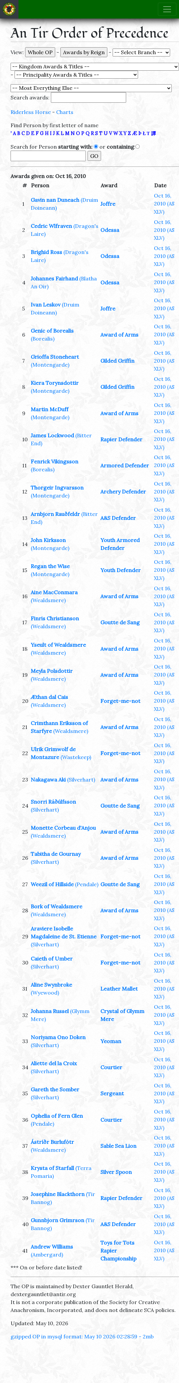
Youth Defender (120, 570)
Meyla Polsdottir (52, 671)
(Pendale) (86, 884)
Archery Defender (123, 491)
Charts (64, 112)
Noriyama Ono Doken (58, 1037)
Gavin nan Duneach (55, 200)
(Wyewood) (45, 992)
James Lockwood (52, 435)
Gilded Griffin (117, 360)
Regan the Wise (50, 566)
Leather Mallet (119, 988)
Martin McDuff (49, 409)
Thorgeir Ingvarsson (57, 487)
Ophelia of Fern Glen (57, 1115)
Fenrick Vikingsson (54, 461)
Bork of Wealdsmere (56, 906)
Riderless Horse (31, 112)
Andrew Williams (52, 1246)
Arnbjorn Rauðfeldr (55, 514)
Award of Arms (119, 334)
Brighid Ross (46, 252)
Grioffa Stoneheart (55, 356)
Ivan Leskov (45, 304)
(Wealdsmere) (48, 600)
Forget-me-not (120, 701)
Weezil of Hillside (52, 884)
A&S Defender (118, 518)
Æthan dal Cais (49, 697)
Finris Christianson (55, 618)
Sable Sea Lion (118, 1146)
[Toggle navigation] (167, 9)
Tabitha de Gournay (56, 854)
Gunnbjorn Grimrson (57, 1220)
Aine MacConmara (54, 592)
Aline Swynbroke (51, 984)
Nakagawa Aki (48, 779)
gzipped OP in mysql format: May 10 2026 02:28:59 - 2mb (82, 1336)
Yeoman (110, 1041)
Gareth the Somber (55, 1089)
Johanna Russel (50, 1011)
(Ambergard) (47, 1254)
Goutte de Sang (120, 622)
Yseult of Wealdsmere (58, 644)
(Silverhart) (81, 779)
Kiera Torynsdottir (55, 383)
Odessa (109, 230)
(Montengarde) (50, 364)
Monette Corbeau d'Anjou (63, 827)
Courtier (111, 1067)
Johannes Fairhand (54, 278)
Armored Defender (124, 465)
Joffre (107, 203)
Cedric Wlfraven (51, 226)
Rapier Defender (121, 439)
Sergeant (112, 1093)
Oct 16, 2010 (164, 203)
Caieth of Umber (52, 958)
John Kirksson (48, 540)
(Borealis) (42, 338)
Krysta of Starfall (52, 1168)
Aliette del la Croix (54, 1063)
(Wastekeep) (75, 757)
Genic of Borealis (52, 330)
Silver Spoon (116, 1172)
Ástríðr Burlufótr (52, 1142)
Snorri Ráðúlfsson (53, 801)
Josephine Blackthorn (58, 1194)
